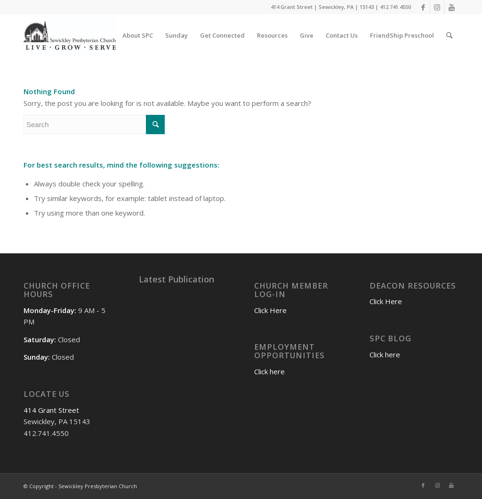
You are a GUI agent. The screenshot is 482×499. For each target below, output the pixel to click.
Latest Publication (176, 279)
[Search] (449, 35)
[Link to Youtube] (451, 7)
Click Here (270, 310)
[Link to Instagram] (437, 7)
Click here (269, 371)
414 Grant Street (51, 410)
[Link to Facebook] (423, 7)
